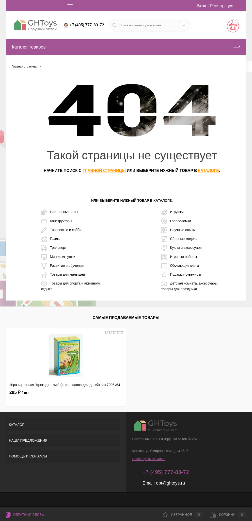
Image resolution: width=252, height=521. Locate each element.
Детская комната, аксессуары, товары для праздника (189, 286)
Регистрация (221, 6)
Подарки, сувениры (181, 275)
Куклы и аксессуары (181, 248)
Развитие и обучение (62, 266)
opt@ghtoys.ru (170, 483)
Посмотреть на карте (148, 459)
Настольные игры (59, 212)
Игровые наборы (179, 257)
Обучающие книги (180, 266)
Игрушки (172, 212)
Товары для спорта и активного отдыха (70, 286)
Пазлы (50, 239)
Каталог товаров (126, 47)
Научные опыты (178, 230)
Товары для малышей (63, 275)
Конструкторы (56, 221)
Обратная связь (25, 515)
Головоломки (176, 221)
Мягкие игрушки (58, 257)
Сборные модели (179, 239)
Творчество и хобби (61, 230)
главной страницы (104, 170)
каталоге (208, 170)
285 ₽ (19, 392)
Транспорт (53, 248)
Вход (201, 6)
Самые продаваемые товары (126, 318)
